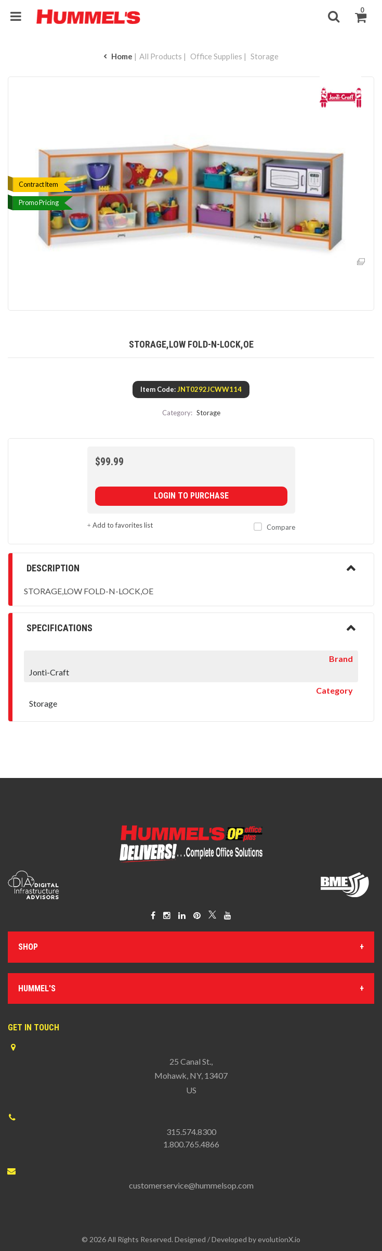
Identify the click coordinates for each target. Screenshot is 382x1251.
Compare (272, 527)
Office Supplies (216, 56)
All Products (160, 56)
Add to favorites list (120, 525)
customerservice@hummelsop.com (191, 1185)
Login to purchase (191, 496)
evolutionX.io (279, 1239)
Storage (265, 56)
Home (118, 56)
